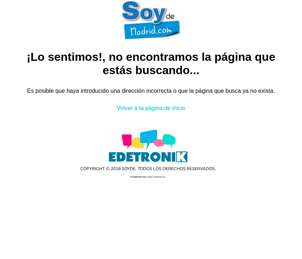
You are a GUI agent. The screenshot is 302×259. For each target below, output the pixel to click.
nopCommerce (156, 176)
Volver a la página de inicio (151, 108)
